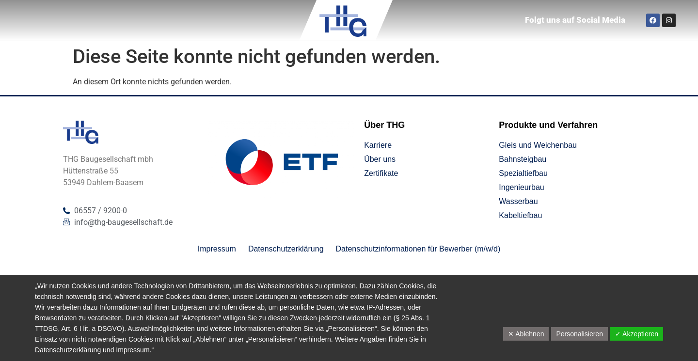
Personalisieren (579, 334)
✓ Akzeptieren (636, 334)
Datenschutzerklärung (68, 350)
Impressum (132, 350)
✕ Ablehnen (526, 334)
